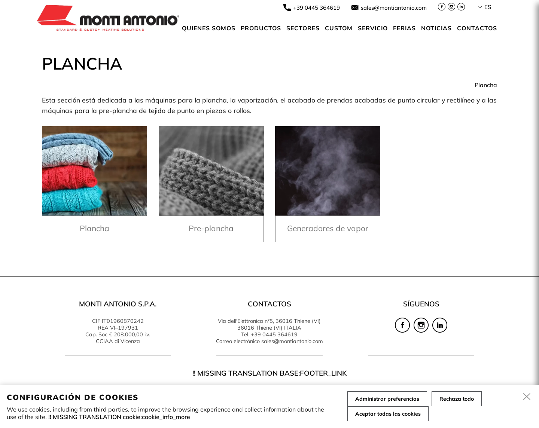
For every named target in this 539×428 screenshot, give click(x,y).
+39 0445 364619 (316, 7)
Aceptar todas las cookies (388, 413)
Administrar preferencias (387, 398)
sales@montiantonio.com (394, 7)
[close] (527, 396)
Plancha (486, 85)
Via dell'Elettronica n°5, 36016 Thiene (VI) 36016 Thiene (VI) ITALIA (269, 324)
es (487, 6)
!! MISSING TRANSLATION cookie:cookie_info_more (119, 417)
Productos (261, 28)
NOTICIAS (436, 28)
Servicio (373, 28)
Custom (339, 28)
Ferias (404, 28)
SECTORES (303, 28)
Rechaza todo (456, 398)
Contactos (477, 28)
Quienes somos (208, 28)
